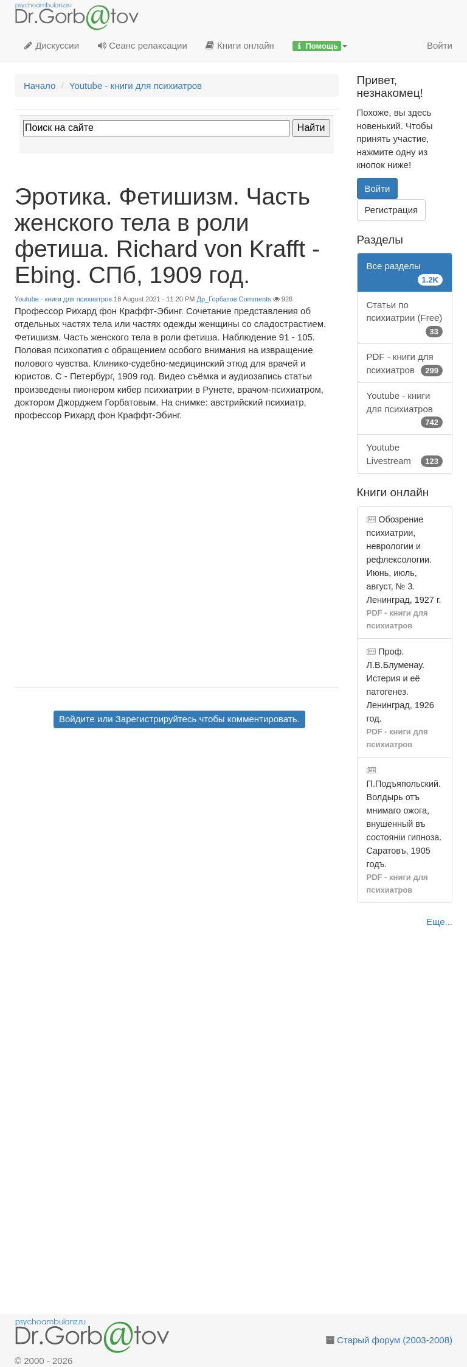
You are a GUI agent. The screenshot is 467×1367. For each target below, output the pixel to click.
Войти (439, 45)
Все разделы (405, 273)
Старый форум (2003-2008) (394, 1340)
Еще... (439, 921)
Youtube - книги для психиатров (63, 299)
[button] (319, 45)
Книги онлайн (240, 45)
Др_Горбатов (217, 299)
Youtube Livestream (405, 454)
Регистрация (391, 210)
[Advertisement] (177, 826)
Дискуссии (51, 45)
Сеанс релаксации (142, 45)
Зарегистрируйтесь (156, 719)
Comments (255, 299)
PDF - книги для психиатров (405, 363)
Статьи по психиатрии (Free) (405, 318)
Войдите (77, 719)
